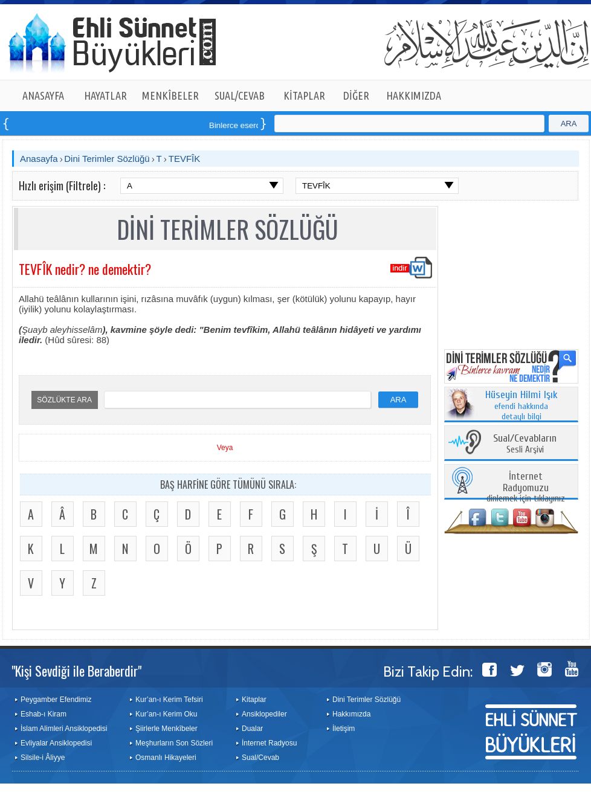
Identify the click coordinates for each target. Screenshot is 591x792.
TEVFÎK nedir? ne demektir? (85, 268)
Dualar (252, 728)
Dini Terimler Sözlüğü (106, 158)
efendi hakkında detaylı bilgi (521, 406)
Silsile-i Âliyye (43, 757)
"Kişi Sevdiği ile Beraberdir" (76, 670)
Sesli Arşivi (525, 444)
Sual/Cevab (260, 757)
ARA (569, 123)
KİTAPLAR (304, 95)
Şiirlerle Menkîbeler (166, 728)
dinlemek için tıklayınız (525, 488)
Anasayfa (39, 158)
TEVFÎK (185, 158)
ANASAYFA (43, 95)
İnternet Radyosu (269, 743)
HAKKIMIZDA (413, 95)
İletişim (343, 728)
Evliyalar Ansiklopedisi (56, 743)
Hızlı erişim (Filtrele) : (62, 185)
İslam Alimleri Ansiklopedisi (64, 728)
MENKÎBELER (170, 95)
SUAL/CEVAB (240, 95)
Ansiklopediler (264, 714)
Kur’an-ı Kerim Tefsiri (169, 699)
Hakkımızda (351, 714)
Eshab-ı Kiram (43, 714)
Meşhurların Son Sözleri (174, 743)
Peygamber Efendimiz (56, 699)
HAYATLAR (105, 95)
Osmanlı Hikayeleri (165, 757)
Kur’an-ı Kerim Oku (166, 714)
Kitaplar (254, 699)
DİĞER (356, 95)
